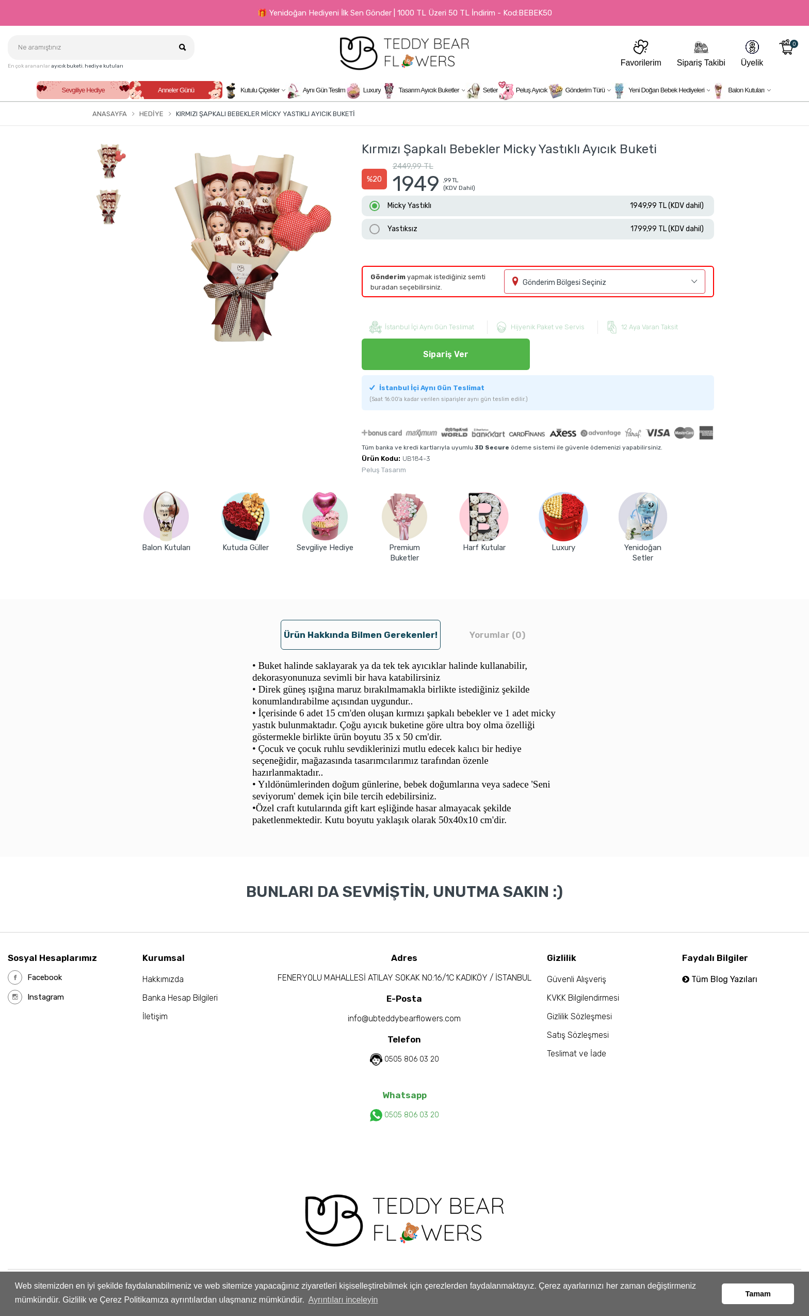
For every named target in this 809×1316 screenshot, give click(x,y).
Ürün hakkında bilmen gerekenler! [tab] (361, 635)
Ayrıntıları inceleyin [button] (343, 1299)
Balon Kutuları (737, 91)
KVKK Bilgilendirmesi (583, 998)
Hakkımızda (163, 979)
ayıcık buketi (67, 66)
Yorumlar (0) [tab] (497, 635)
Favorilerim (641, 53)
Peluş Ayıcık (522, 91)
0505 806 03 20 (411, 1059)
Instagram (36, 997)
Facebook (35, 977)
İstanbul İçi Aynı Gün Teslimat (448, 393)
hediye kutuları (104, 66)
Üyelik (752, 53)
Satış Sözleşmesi (578, 1035)
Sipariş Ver (445, 354)
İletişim (155, 1016)
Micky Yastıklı (545, 206)
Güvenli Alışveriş (576, 979)
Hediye (151, 114)
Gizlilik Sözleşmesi (579, 1016)
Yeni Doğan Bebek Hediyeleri (658, 91)
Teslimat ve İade (576, 1053)
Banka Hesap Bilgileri (180, 998)
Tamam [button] (758, 1294)
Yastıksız (545, 229)
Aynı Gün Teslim (315, 91)
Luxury (363, 91)
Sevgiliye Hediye (83, 90)
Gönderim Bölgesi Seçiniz (564, 282)
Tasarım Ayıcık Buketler (420, 91)
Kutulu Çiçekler (250, 91)
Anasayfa (109, 114)
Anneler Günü (176, 90)
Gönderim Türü (576, 91)
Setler (481, 91)
